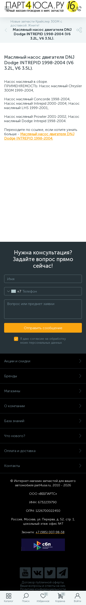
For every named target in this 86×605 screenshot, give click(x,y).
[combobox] (12, 291)
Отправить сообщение (43, 328)
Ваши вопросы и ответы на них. (43, 586)
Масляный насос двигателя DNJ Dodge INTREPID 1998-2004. (39, 136)
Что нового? (43, 436)
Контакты (43, 466)
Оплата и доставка (43, 451)
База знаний (43, 421)
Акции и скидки (43, 361)
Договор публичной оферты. (43, 582)
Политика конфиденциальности (43, 589)
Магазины (43, 391)
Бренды (43, 376)
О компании (43, 406)
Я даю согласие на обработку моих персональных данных (43, 341)
